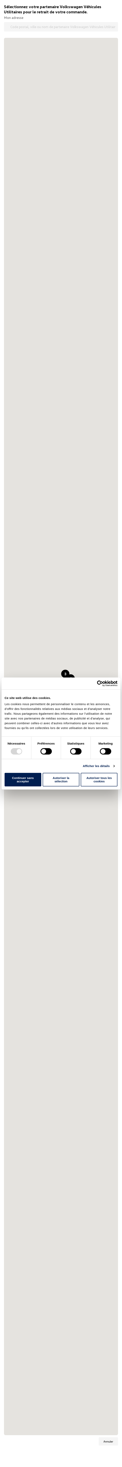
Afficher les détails (96, 766)
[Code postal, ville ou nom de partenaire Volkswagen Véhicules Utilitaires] (61, 26)
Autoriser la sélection (61, 779)
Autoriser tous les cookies (99, 779)
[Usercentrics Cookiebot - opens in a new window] (100, 683)
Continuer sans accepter (23, 779)
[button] (65, 673)
